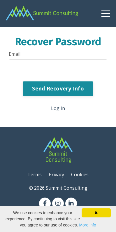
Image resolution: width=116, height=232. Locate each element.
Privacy (56, 174)
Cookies (80, 174)
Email (14, 54)
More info (87, 225)
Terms (34, 174)
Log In (58, 108)
